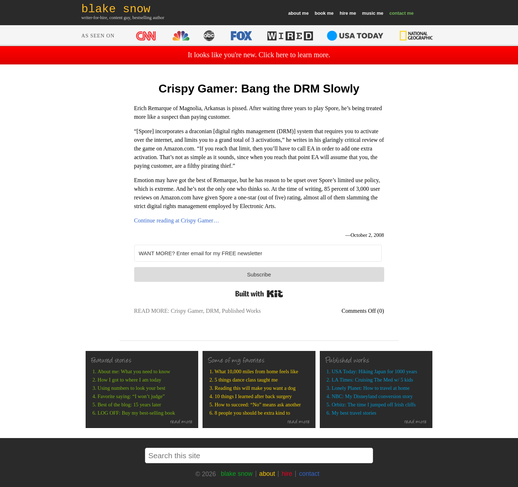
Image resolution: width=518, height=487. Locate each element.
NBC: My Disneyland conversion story (372, 396)
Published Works (241, 311)
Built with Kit (259, 293)
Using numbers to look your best (131, 388)
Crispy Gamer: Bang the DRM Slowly (259, 88)
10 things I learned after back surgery (253, 396)
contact (397, 13)
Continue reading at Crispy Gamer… (176, 220)
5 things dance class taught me (246, 380)
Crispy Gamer (187, 311)
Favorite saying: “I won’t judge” (131, 396)
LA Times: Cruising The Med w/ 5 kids (372, 380)
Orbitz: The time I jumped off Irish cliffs (374, 404)
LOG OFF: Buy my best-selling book (136, 413)
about (294, 13)
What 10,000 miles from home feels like (256, 371)
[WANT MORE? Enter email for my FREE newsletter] (258, 253)
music (369, 13)
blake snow (237, 473)
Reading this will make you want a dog (255, 388)
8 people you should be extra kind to (252, 413)
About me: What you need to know (133, 371)
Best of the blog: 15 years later (129, 404)
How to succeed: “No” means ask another (258, 404)
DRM (212, 311)
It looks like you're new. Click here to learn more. (259, 55)
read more (181, 422)
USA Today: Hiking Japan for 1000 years (374, 371)
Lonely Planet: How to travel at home (371, 388)
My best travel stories (354, 413)
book (320, 13)
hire (344, 13)
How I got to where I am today (129, 380)
